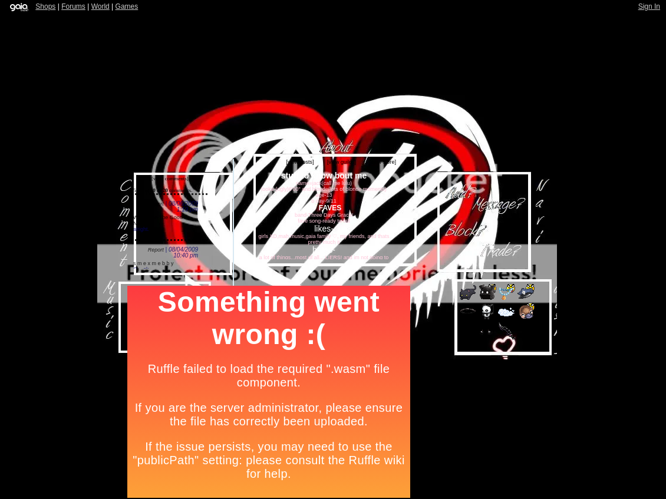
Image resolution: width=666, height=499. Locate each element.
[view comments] (170, 178)
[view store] (382, 162)
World (100, 6)
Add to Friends (459, 193)
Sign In (649, 6)
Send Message (502, 208)
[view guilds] (341, 162)
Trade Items (509, 249)
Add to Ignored (456, 240)
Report (156, 204)
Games (127, 6)
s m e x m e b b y (153, 263)
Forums (73, 6)
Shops (45, 6)
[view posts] (300, 162)
